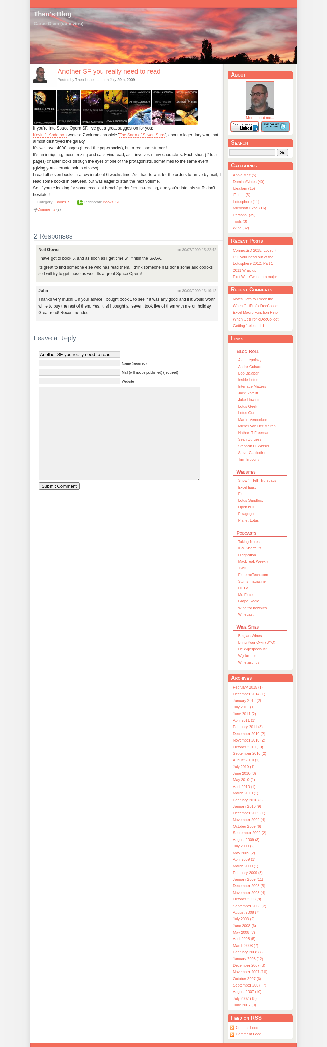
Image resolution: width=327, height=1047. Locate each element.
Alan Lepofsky (249, 360)
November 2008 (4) (249, 892)
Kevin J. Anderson (50, 135)
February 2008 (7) (248, 952)
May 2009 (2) (244, 853)
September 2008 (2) (249, 906)
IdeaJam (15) (244, 188)
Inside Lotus (248, 380)
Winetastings (248, 662)
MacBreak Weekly (253, 561)
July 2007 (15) (244, 998)
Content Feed (247, 1027)
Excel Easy (247, 487)
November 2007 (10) (250, 972)
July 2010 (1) (243, 767)
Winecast (245, 614)
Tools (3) (240, 221)
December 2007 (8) (249, 965)
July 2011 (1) (243, 707)
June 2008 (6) (244, 926)
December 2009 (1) (249, 813)
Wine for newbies (252, 608)
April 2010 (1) (244, 787)
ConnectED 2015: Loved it (254, 250)
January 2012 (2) (247, 700)
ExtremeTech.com (253, 575)
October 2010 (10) (248, 747)
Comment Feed (248, 1034)
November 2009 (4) (249, 820)
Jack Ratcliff (248, 393)
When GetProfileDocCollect (255, 306)
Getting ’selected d (248, 326)
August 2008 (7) (246, 912)
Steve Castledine (252, 453)
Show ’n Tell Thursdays (257, 480)
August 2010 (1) (246, 760)
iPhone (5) (241, 195)
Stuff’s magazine (252, 581)
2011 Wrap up (244, 270)
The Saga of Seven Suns (142, 135)
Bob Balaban (248, 373)
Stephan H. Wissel (253, 446)
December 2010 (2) (249, 734)
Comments (46, 209)
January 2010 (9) (247, 806)
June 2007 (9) (244, 1005)
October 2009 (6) (247, 826)
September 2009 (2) (249, 833)
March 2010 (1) (245, 793)
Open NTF (246, 507)
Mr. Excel (245, 595)
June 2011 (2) (244, 714)
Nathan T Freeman (253, 433)
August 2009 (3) (246, 840)
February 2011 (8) (248, 727)
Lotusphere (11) (246, 202)
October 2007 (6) (247, 979)
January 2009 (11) (248, 879)
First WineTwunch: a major (255, 277)
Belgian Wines (250, 636)
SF (70, 202)
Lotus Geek (247, 406)
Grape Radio (248, 601)
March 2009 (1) (245, 866)
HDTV (243, 588)
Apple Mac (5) (244, 175)
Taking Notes (248, 542)
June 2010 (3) (244, 773)
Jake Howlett (248, 400)
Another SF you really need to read (109, 71)
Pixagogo (246, 514)
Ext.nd (243, 494)
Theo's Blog (52, 14)
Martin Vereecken (252, 420)
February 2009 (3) (248, 873)
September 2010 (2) (249, 753)
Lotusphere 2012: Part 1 (253, 263)
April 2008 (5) (244, 939)
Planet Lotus (248, 520)
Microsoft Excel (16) (249, 208)
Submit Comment (59, 486)
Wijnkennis (247, 656)
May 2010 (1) (244, 780)
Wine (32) (241, 228)
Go (283, 152)
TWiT (242, 568)
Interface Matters (252, 386)
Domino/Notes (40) (248, 182)
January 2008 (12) (248, 959)
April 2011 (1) (244, 720)
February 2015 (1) (248, 687)
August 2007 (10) (247, 992)
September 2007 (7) (249, 985)
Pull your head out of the (253, 257)
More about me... (260, 116)
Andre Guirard (249, 367)
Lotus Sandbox (250, 500)
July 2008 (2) (243, 919)
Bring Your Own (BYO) (256, 642)
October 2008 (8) (247, 899)
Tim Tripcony (248, 459)
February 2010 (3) (248, 800)
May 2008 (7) (244, 932)
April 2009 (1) (244, 859)
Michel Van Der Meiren (256, 426)
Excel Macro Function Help (255, 312)
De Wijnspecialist (252, 649)
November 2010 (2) (249, 740)
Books (61, 202)
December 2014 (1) (249, 694)
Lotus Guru (247, 413)
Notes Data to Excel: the (253, 299)
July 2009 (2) (243, 846)
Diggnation (247, 555)
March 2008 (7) (245, 945)
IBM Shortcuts (249, 548)
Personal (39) (244, 215)
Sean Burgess (249, 439)
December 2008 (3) (249, 886)
